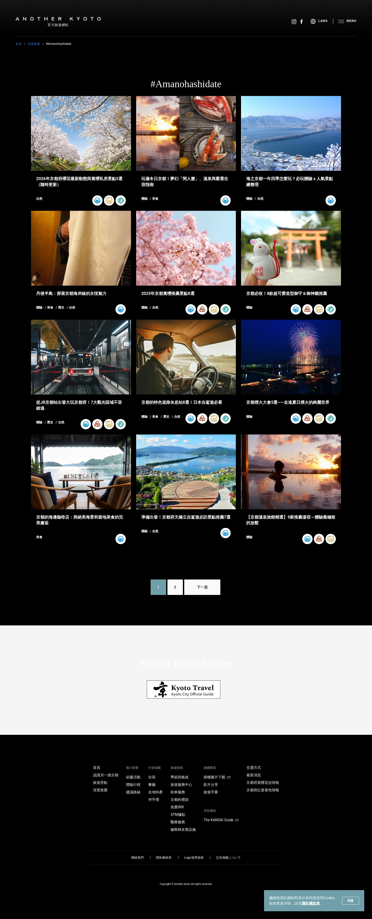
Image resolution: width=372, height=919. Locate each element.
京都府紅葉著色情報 (262, 790)
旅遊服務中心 (181, 784)
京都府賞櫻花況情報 (262, 782)
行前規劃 (154, 768)
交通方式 (253, 767)
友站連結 (210, 810)
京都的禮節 (180, 799)
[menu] (322, 21)
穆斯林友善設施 (183, 829)
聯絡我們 (137, 857)
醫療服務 (178, 822)
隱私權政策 (311, 903)
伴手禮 (153, 799)
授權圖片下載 (217, 777)
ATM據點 (178, 814)
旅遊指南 (177, 768)
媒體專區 (210, 768)
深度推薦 (34, 44)
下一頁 (202, 587)
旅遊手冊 (211, 792)
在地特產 (155, 792)
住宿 (152, 777)
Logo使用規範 (194, 857)
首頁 (19, 44)
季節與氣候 (180, 777)
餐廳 (152, 784)
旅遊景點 (100, 782)
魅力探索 (132, 768)
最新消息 (253, 775)
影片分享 (211, 784)
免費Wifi (177, 807)
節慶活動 (133, 777)
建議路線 (133, 792)
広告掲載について (228, 857)
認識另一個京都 (105, 775)
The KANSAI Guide (221, 820)
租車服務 (178, 792)
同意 (350, 900)
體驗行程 (133, 784)
